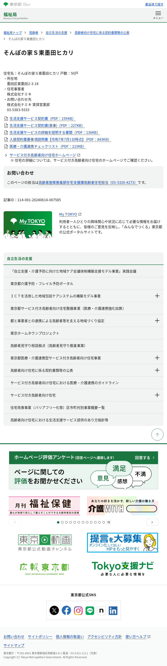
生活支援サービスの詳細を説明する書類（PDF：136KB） (55, 132)
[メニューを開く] (158, 15)
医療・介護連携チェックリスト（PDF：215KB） (48, 146)
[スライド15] (87, 522)
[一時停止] (109, 522)
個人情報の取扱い (70, 636)
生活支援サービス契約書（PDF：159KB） (43, 118)
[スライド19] (95, 522)
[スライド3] (62, 522)
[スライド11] (79, 522)
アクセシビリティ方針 (104, 636)
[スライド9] (74, 522)
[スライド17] (91, 522)
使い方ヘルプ (135, 636)
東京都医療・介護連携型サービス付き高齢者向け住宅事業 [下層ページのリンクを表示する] (85, 357)
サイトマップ (13, 645)
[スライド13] (83, 522)
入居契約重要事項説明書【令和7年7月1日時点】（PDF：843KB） (60, 139)
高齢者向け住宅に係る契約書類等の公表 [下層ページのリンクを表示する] (85, 370)
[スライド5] (66, 522)
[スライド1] (58, 522)
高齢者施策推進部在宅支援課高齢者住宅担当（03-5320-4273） (88, 182)
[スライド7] (70, 522)
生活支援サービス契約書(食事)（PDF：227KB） (47, 125)
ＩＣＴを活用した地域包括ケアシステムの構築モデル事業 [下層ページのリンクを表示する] (85, 295)
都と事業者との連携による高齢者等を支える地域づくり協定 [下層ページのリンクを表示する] (85, 320)
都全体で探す (154, 4)
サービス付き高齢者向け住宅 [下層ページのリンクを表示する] (85, 395)
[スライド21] (99, 522)
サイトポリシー (40, 636)
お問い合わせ (13, 636)
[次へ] (152, 522)
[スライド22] (103, 522)
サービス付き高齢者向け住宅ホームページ (43, 154)
